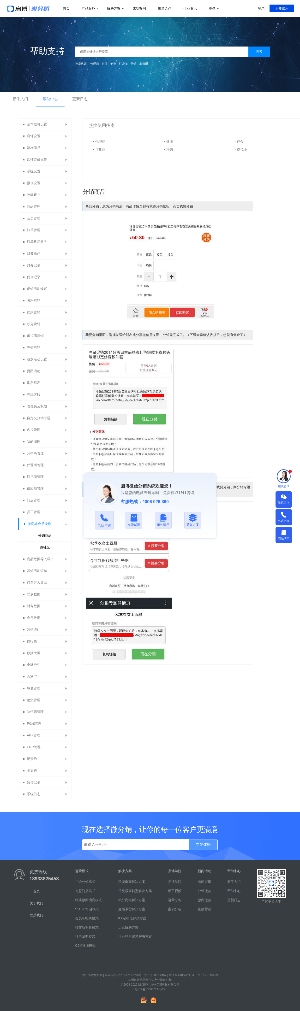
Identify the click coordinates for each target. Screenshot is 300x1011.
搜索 (259, 51)
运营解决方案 (128, 927)
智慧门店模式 (85, 891)
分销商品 (45, 535)
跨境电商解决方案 (131, 882)
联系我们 (36, 915)
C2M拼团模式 (85, 945)
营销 (133, 63)
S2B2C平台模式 (87, 909)
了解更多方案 (271, 902)
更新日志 (80, 99)
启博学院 (174, 882)
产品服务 (88, 8)
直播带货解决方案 (131, 909)
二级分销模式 (85, 882)
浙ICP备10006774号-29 (150, 989)
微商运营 (204, 900)
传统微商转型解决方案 (135, 891)
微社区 (45, 547)
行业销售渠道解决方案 (135, 936)
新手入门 (20, 99)
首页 (66, 8)
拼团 (105, 63)
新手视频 (174, 891)
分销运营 (204, 891)
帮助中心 (50, 99)
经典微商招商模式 (88, 900)
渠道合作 (164, 8)
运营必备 (174, 900)
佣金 (113, 63)
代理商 (94, 63)
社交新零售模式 (87, 927)
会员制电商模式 (87, 918)
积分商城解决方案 (131, 900)
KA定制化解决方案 (132, 918)
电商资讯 (204, 882)
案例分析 (174, 909)
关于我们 (36, 903)
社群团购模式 (85, 936)
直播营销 (204, 909)
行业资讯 (190, 8)
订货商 (123, 63)
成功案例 (139, 8)
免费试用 (281, 8)
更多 (212, 8)
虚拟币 (143, 63)
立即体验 (203, 844)
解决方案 (113, 8)
